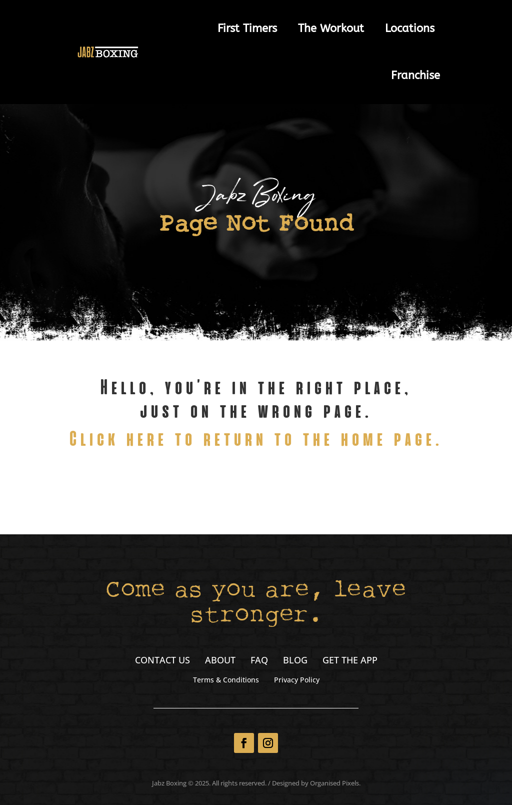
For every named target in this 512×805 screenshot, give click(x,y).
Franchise (415, 75)
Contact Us (162, 661)
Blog (295, 661)
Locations (409, 28)
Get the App (350, 661)
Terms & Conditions (226, 680)
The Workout (331, 28)
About (220, 661)
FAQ (259, 661)
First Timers (247, 28)
